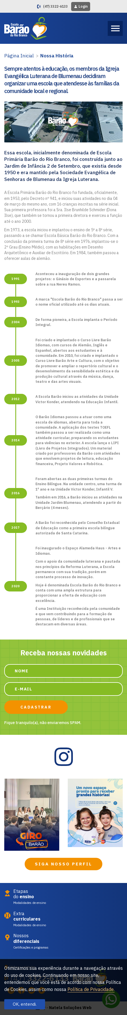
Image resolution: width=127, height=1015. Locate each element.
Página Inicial (19, 56)
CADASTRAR (35, 707)
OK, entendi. (25, 1004)
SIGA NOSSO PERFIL (63, 864)
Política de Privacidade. (91, 989)
